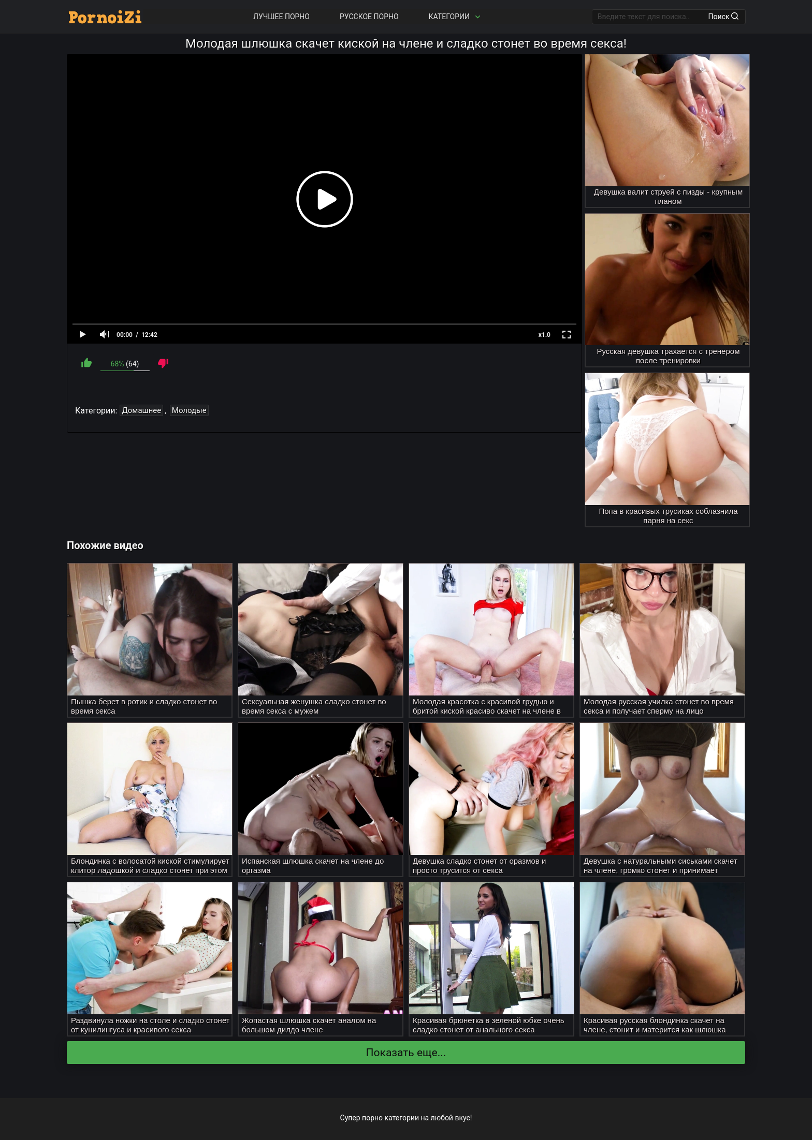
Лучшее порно (281, 16)
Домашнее (141, 410)
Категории (456, 17)
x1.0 (544, 334)
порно (372, 1118)
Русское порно (369, 16)
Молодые (189, 410)
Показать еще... (406, 1052)
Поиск (723, 16)
